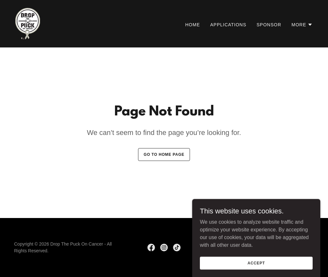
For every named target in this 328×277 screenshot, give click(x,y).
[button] (302, 25)
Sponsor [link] (269, 24)
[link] (27, 23)
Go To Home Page (164, 154)
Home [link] (192, 24)
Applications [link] (228, 24)
